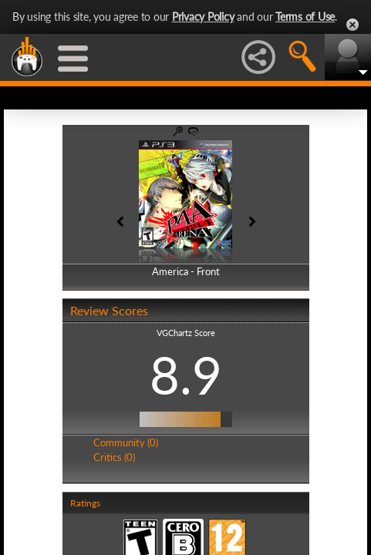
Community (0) (125, 442)
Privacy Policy (203, 16)
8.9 (186, 374)
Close (352, 24)
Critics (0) (114, 457)
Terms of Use (305, 16)
